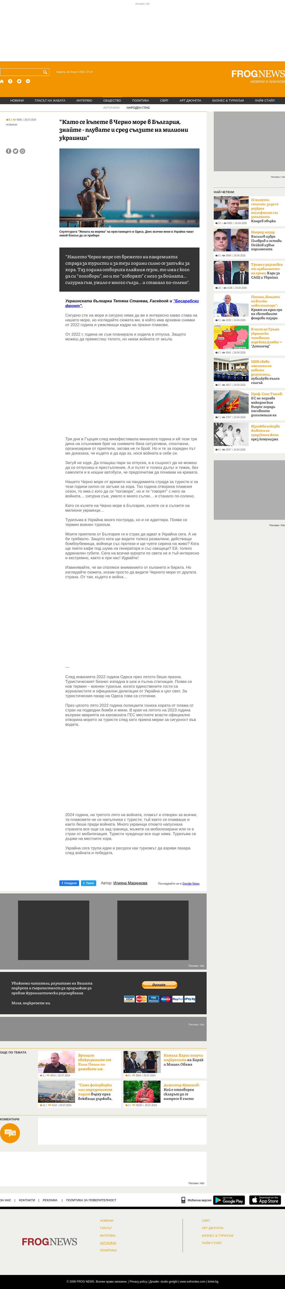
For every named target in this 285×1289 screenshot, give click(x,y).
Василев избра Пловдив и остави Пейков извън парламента (266, 240)
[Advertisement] (132, 384)
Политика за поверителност (91, 1200)
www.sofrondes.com (192, 1281)
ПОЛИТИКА (140, 100)
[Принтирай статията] (22, 151)
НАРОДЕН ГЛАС (138, 107)
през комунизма (265, 432)
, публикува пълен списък (265, 372)
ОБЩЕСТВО (112, 100)
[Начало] (2, 81)
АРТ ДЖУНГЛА (190, 100)
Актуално (108, 1243)
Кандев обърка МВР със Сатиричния (265, 212)
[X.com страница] (19, 81)
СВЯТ (164, 100)
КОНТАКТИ (27, 1200)
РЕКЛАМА (50, 1200)
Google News (191, 883)
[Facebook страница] (10, 81)
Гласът (106, 1228)
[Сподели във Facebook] (8, 151)
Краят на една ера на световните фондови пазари (266, 307)
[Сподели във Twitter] (15, 151)
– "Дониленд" (266, 337)
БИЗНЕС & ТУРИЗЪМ (228, 100)
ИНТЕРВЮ (84, 100)
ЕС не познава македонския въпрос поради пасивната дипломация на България (267, 406)
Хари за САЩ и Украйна (267, 271)
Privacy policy (138, 1281)
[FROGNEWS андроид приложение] (229, 1200)
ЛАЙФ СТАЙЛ (265, 100)
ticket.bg (213, 1281)
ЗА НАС (5, 1200)
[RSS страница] (28, 81)
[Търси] (46, 72)
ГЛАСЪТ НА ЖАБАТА (50, 100)
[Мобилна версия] (196, 1200)
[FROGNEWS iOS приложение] (265, 1200)
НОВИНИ (17, 100)
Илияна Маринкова (130, 883)
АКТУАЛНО (111, 107)
